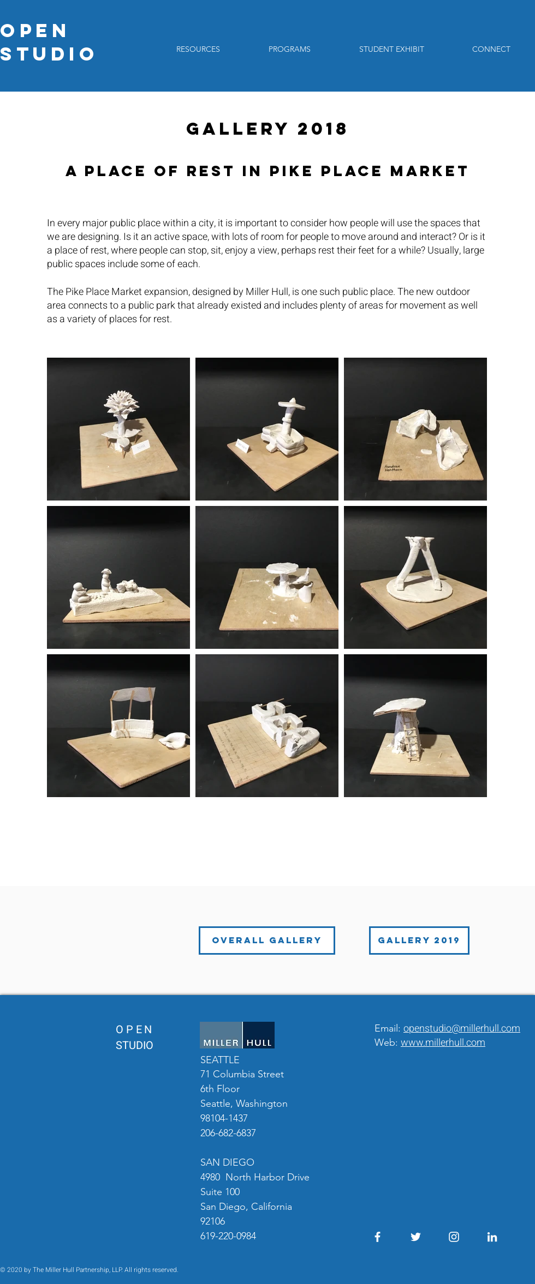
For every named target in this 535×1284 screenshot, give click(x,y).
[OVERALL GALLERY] (267, 940)
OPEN (35, 30)
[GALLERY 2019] (419, 940)
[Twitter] (416, 1237)
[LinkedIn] (492, 1237)
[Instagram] (454, 1237)
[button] (289, 49)
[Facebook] (377, 1237)
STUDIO (49, 53)
